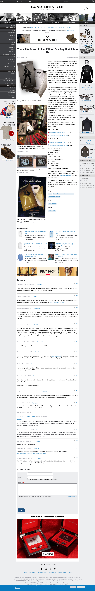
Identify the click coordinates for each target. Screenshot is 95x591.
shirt (50, 193)
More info (17, 588)
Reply (77, 283)
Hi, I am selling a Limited (29, 416)
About (26, 572)
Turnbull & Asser (57, 193)
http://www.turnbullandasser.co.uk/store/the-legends (31, 453)
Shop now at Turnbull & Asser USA (58, 136)
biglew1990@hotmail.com (57, 302)
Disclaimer (32, 572)
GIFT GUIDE (69, 27)
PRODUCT (43, 27)
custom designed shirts (65, 175)
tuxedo (72, 193)
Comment (20, 482)
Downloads (11, 64)
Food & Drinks (11, 40)
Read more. (70, 30)
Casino (13, 44)
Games (13, 61)
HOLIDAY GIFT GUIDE (9, 80)
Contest (12, 88)
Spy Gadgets (11, 59)
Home (1, 1)
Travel (13, 42)
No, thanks (81, 586)
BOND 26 (61, 27)
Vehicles (12, 37)
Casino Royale (52, 203)
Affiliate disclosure (42, 572)
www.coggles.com (56, 356)
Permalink (39, 284)
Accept (73, 586)
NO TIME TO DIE (10, 78)
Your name (20, 474)
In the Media (11, 92)
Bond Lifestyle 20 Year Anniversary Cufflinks (47, 517)
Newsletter (11, 95)
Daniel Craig (52, 210)
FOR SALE (12, 68)
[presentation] (30, 504)
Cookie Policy (62, 572)
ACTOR (37, 27)
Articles (12, 76)
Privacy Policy (53, 572)
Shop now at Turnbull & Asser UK (58, 132)
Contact (12, 90)
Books (13, 56)
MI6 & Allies (11, 52)
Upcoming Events (10, 83)
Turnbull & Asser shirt (54, 196)
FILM (31, 27)
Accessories (11, 32)
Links (13, 97)
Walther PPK (85, 178)
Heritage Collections (9, 54)
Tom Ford (84, 181)
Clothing (12, 30)
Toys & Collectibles (9, 66)
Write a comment (71, 57)
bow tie (66, 193)
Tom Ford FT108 (86, 183)
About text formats (72, 497)
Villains (13, 49)
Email (19, 477)
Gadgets (12, 35)
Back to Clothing (21, 57)
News (13, 73)
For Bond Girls (11, 47)
